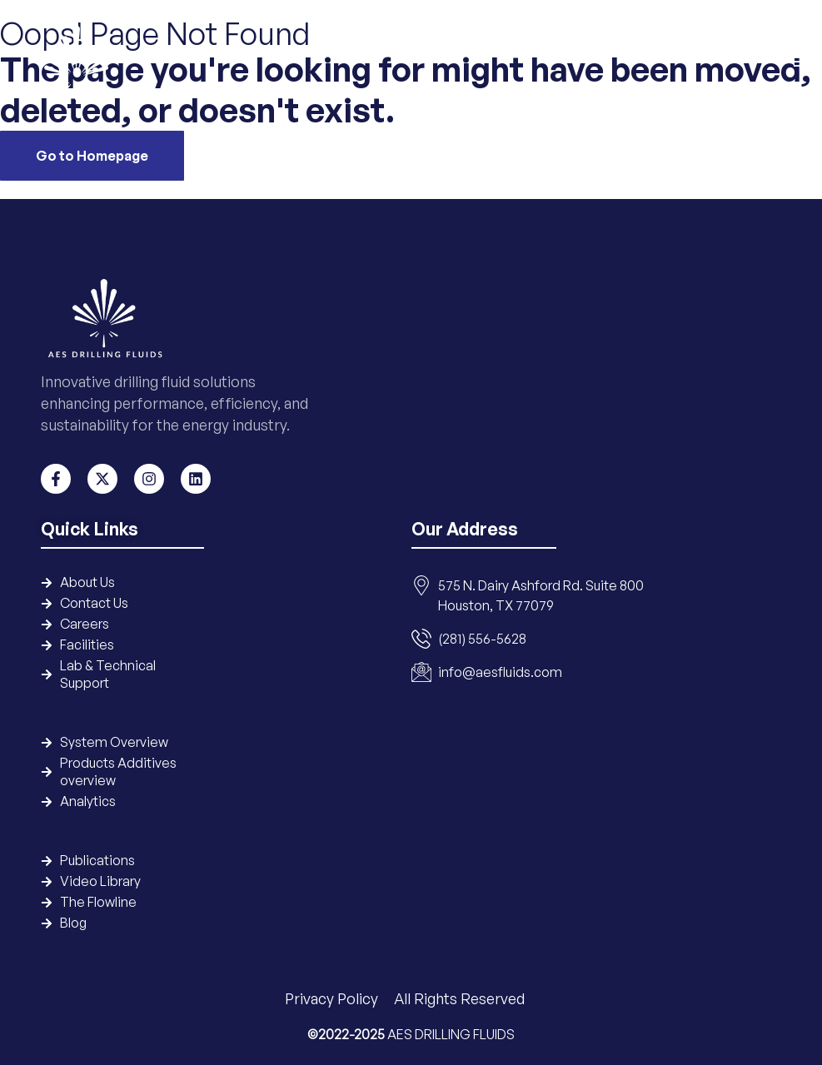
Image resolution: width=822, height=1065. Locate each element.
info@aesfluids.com (500, 672)
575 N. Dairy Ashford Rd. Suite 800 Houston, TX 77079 (541, 595)
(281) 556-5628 (482, 638)
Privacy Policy (333, 998)
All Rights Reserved (459, 998)
